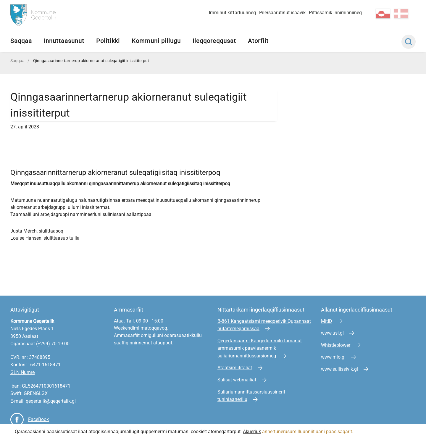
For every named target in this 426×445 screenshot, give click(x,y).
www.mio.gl (333, 357)
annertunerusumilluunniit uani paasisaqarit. (308, 431)
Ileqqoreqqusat (214, 40)
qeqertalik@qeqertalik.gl (51, 401)
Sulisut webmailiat (236, 380)
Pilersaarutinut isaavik (282, 12)
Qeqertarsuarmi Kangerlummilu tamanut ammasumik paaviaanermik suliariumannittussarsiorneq (259, 348)
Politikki (108, 40)
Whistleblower (335, 345)
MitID (326, 321)
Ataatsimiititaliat (234, 367)
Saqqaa (21, 40)
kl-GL (383, 13)
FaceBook (38, 419)
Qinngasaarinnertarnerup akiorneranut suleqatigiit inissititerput (91, 60)
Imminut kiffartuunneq (232, 12)
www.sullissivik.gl (339, 369)
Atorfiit (258, 40)
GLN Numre (22, 372)
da (401, 13)
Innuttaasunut (64, 40)
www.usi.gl (332, 333)
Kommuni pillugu (156, 40)
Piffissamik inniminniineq (335, 12)
